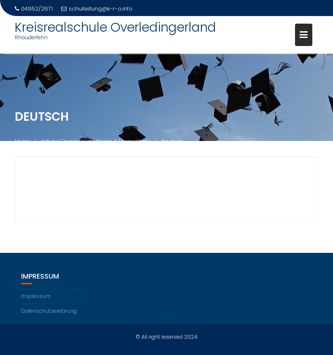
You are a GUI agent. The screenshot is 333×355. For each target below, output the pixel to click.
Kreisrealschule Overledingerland (115, 27)
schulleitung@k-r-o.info (97, 9)
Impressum (36, 297)
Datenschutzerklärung (49, 311)
